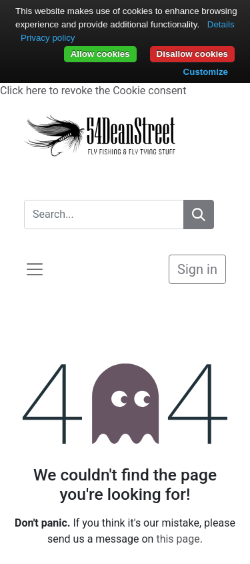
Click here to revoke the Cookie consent (93, 90)
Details (221, 24)
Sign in (197, 269)
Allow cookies (100, 54)
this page (177, 539)
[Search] (198, 214)
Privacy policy (48, 38)
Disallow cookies (192, 54)
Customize (205, 72)
